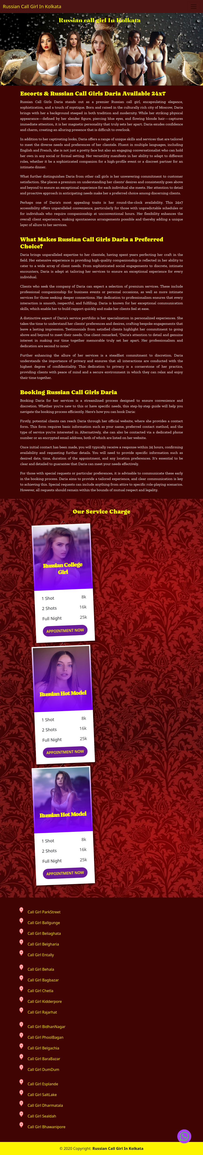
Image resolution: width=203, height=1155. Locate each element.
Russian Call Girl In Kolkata (32, 6)
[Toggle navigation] (193, 6)
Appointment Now (66, 630)
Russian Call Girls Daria (41, 101)
